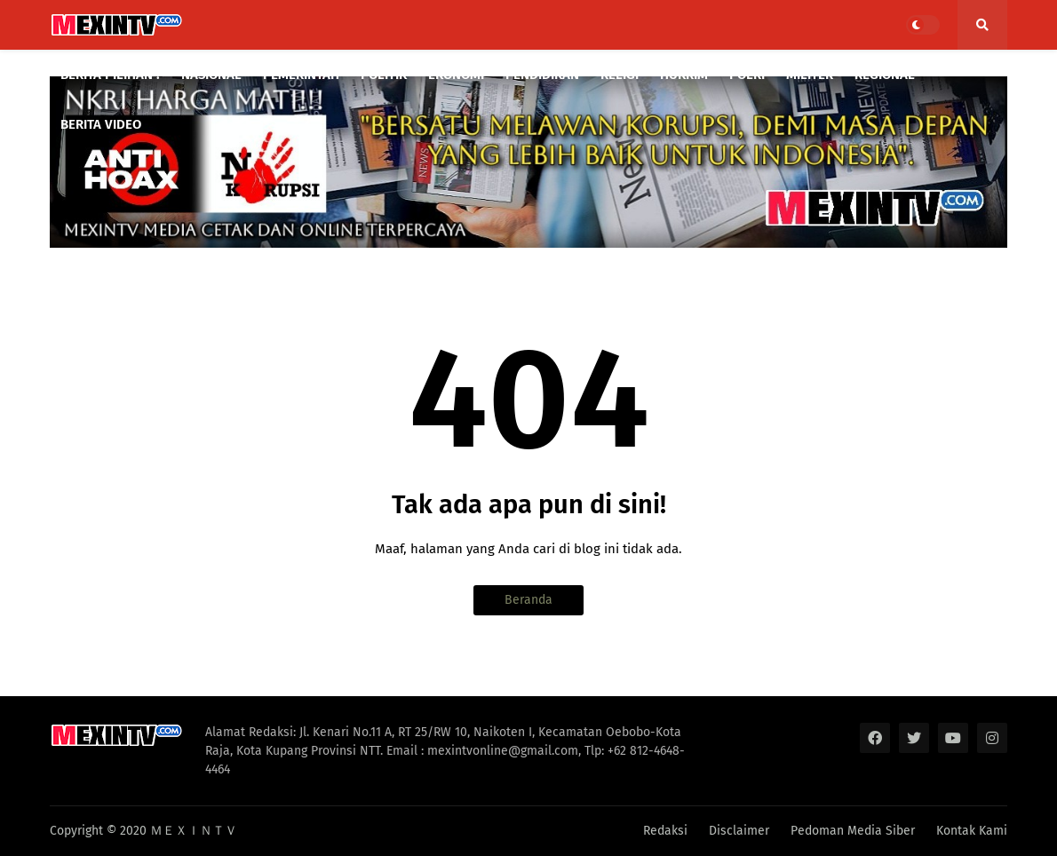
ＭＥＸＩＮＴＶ (193, 830)
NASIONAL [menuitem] (211, 75)
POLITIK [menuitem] (384, 75)
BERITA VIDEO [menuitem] (100, 124)
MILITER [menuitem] (809, 75)
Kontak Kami (971, 830)
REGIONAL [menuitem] (884, 75)
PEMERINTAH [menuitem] (301, 75)
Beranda (528, 599)
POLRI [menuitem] (747, 75)
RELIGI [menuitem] (619, 75)
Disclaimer (739, 830)
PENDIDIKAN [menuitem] (542, 75)
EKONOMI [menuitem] (456, 75)
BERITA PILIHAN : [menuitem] (110, 75)
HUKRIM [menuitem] (684, 75)
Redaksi (665, 830)
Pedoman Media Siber (853, 830)
